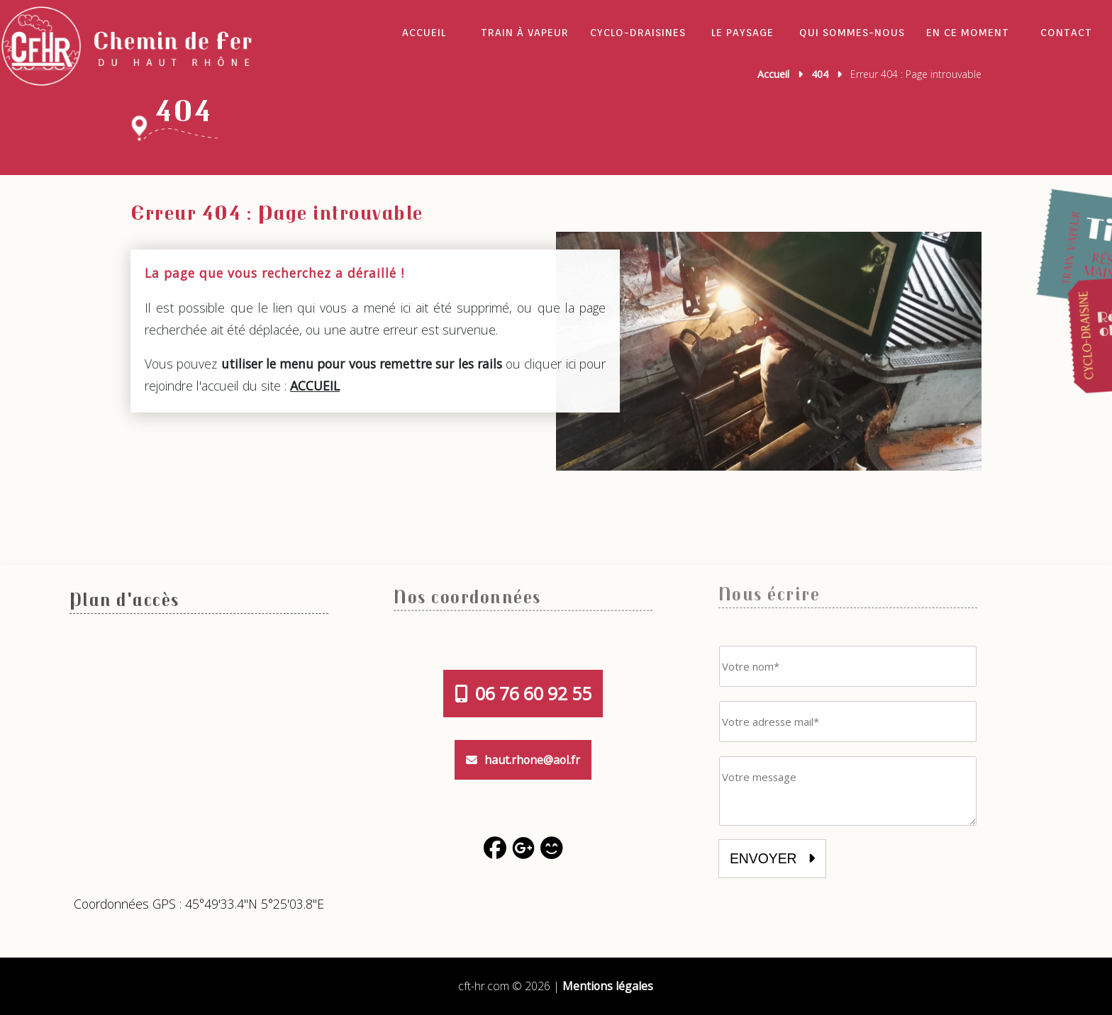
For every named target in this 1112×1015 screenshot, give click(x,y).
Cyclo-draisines (638, 32)
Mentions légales (607, 986)
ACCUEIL (315, 385)
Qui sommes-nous (852, 32)
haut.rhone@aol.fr (523, 760)
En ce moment (967, 32)
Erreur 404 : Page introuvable (276, 211)
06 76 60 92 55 (523, 693)
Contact (1066, 32)
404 (819, 74)
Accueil (424, 32)
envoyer (772, 858)
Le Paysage (742, 32)
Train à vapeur (525, 32)
